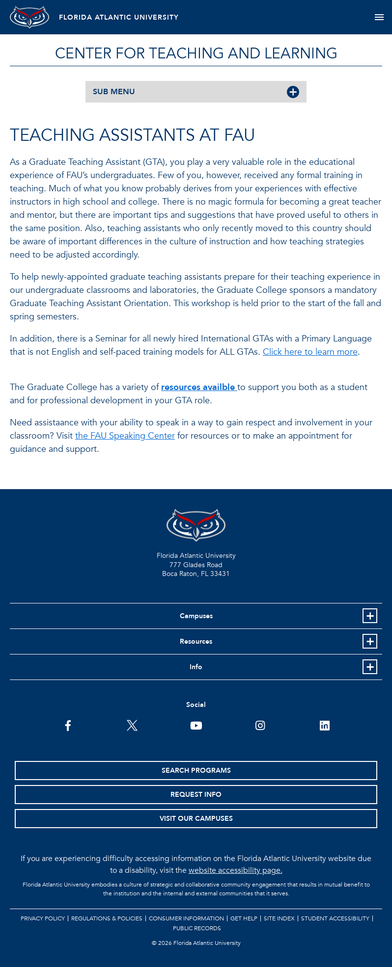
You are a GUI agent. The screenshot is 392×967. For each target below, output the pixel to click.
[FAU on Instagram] (260, 725)
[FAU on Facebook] (68, 725)
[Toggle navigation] (379, 17)
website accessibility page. (235, 870)
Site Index (279, 918)
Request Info (196, 794)
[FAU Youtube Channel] (196, 725)
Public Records (197, 928)
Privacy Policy (43, 918)
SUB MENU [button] (114, 91)
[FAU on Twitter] (132, 725)
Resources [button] (196, 641)
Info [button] (196, 667)
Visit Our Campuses (196, 818)
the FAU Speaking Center (125, 436)
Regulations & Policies (106, 918)
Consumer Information (186, 918)
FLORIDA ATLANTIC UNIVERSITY (119, 17)
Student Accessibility (335, 918)
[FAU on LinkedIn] (324, 725)
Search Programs (196, 770)
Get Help (243, 918)
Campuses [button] (196, 616)
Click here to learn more (310, 352)
